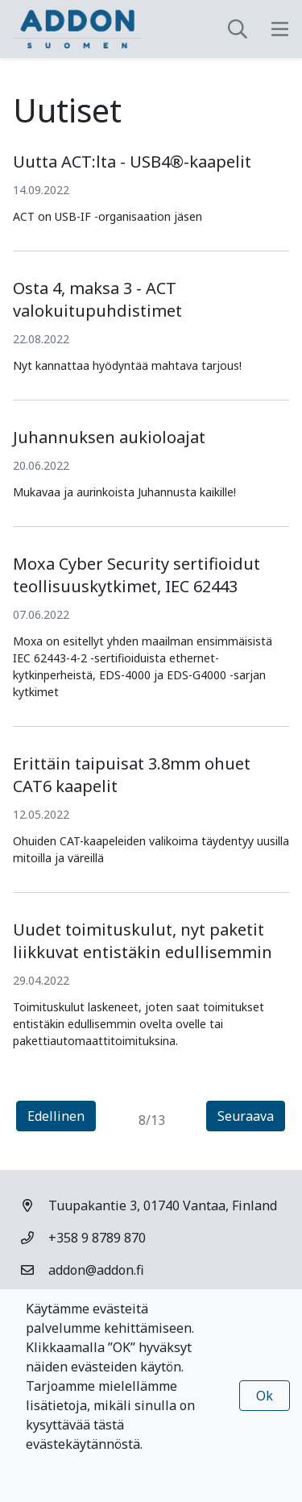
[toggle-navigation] (280, 29)
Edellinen (61, 1115)
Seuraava (251, 1115)
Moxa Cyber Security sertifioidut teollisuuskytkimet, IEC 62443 (136, 575)
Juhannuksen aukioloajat (109, 437)
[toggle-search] (237, 29)
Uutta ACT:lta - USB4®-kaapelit (132, 161)
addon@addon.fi (96, 1270)
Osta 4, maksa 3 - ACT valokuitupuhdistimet (97, 299)
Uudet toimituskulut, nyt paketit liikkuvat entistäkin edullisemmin (142, 941)
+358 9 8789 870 (97, 1238)
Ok (264, 1395)
